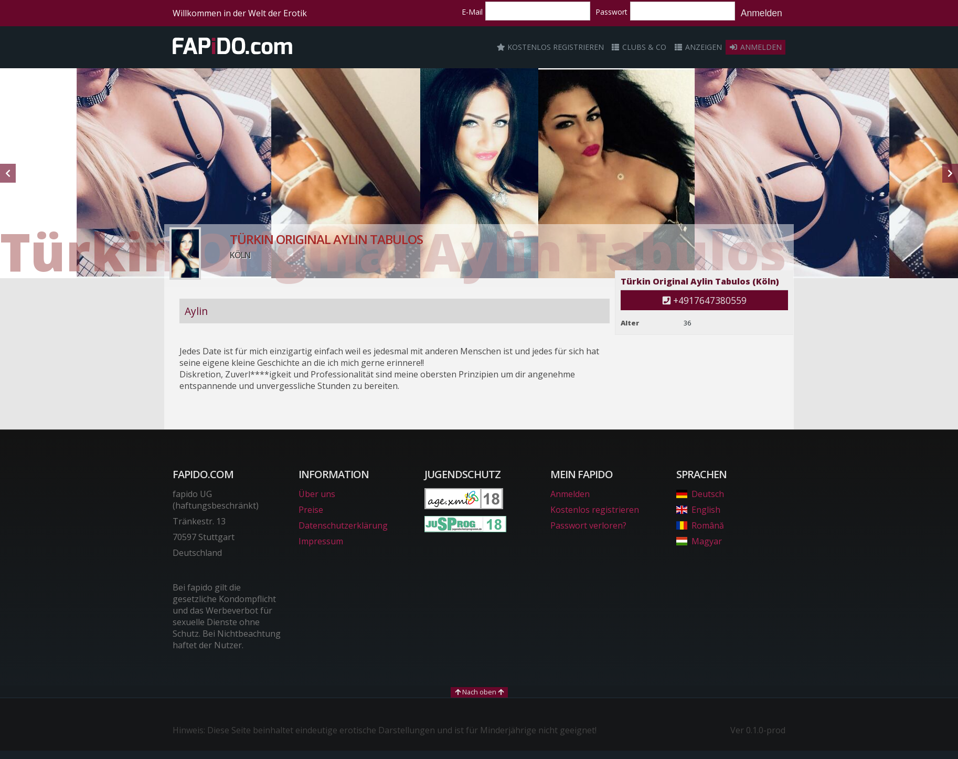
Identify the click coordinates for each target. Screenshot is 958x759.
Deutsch (700, 494)
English (698, 509)
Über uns (317, 494)
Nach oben (479, 692)
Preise (311, 509)
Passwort (611, 12)
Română (700, 525)
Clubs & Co (639, 47)
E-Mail (472, 12)
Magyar (699, 541)
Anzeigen (698, 47)
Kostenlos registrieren (550, 47)
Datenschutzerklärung (343, 525)
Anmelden (761, 13)
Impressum (321, 541)
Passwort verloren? (588, 525)
